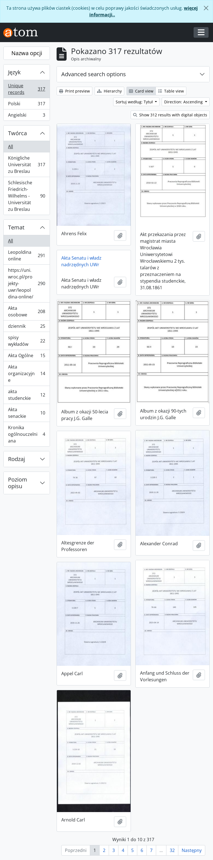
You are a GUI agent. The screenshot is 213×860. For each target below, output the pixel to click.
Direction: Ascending (184, 101)
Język (14, 72)
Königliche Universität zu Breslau (26, 164)
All (10, 147)
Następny (192, 850)
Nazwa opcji (26, 53)
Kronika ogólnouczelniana (26, 434)
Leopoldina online (26, 255)
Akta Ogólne (26, 356)
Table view (171, 91)
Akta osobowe (26, 311)
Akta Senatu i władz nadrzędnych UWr (81, 261)
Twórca (17, 133)
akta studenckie (26, 394)
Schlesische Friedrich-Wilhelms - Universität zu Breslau (26, 196)
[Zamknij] (206, 8)
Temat (16, 227)
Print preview (74, 91)
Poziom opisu (17, 483)
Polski (26, 104)
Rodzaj (16, 459)
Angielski (26, 116)
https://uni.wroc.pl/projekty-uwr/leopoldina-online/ (26, 283)
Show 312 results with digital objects (170, 114)
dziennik (26, 327)
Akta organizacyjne (26, 373)
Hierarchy (109, 91)
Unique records (26, 89)
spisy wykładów (26, 340)
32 (172, 850)
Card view (141, 91)
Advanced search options (93, 74)
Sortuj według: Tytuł (135, 101)
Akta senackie (26, 412)
